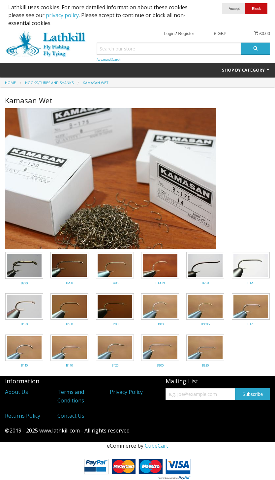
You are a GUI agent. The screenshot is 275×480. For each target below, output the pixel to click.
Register (186, 33)
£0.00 (262, 33)
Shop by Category (246, 70)
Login (169, 33)
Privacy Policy (126, 392)
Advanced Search (109, 59)
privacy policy (62, 15)
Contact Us (70, 415)
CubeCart (156, 445)
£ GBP (220, 33)
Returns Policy (22, 415)
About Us (16, 392)
